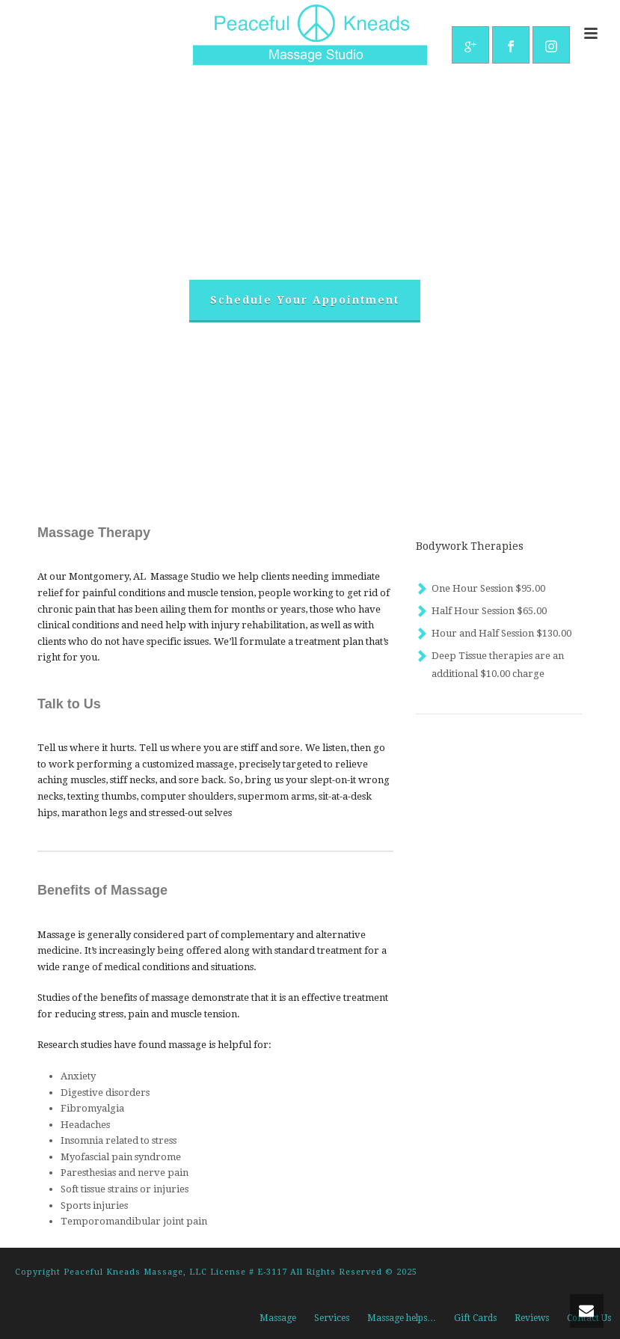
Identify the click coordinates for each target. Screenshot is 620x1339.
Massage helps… (401, 1318)
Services (331, 1318)
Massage (278, 1318)
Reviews (532, 1318)
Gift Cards (475, 1318)
